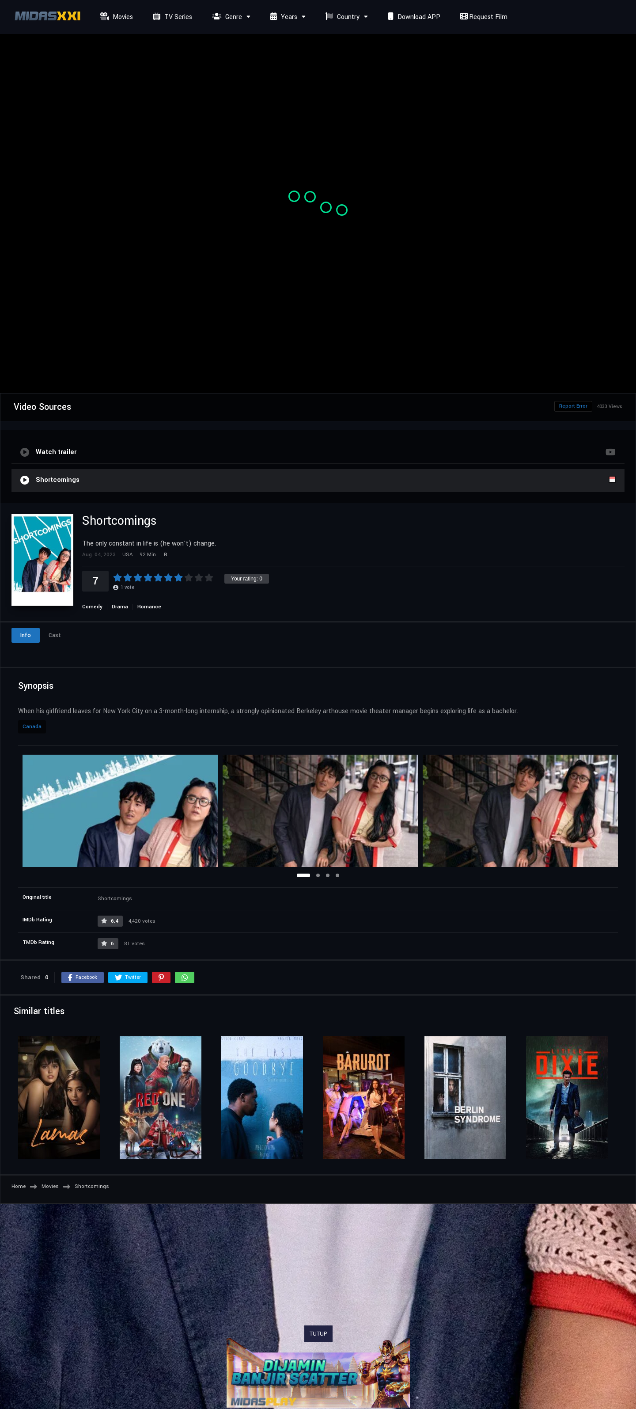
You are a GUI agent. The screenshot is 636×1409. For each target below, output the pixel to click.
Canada (32, 726)
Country (341, 17)
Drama (120, 607)
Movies (115, 17)
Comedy (92, 607)
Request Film (482, 17)
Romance (149, 607)
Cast (55, 635)
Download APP (413, 17)
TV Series (171, 17)
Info (25, 635)
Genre (226, 17)
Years (282, 17)
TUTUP (318, 1334)
